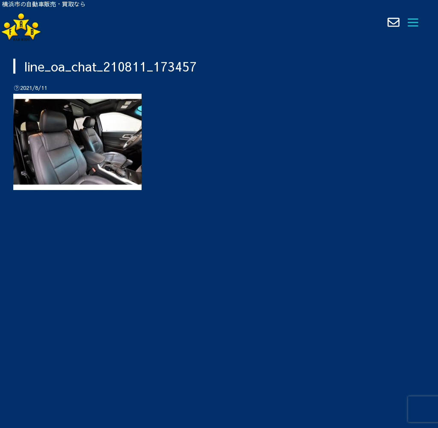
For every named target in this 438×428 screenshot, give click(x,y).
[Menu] (413, 21)
